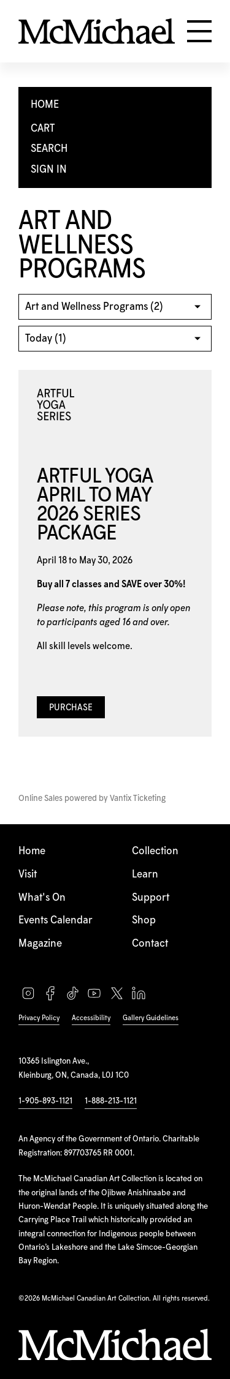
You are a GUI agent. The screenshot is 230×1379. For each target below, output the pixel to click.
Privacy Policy (38, 1018)
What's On (42, 897)
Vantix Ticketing (138, 798)
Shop (144, 920)
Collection (155, 851)
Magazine (40, 943)
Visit (27, 874)
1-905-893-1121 (45, 1101)
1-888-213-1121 (111, 1101)
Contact (150, 943)
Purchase (71, 708)
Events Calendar (55, 920)
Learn (145, 874)
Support (150, 897)
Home (31, 851)
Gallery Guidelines (150, 1018)
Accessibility (91, 1018)
